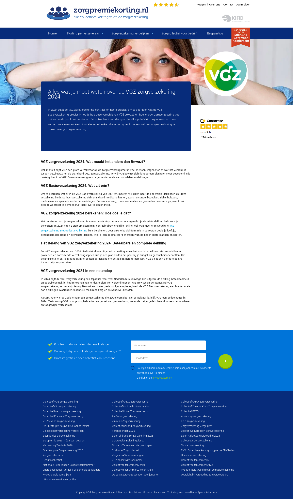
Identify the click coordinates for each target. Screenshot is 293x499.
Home (52, 33)
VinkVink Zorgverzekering (126, 421)
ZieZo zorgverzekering (124, 416)
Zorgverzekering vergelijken (130, 33)
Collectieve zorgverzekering (196, 440)
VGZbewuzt (126, 114)
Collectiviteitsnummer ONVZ (197, 465)
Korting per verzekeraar (83, 33)
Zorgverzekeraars (53, 455)
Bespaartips (215, 33)
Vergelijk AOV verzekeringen (128, 455)
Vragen (201, 4)
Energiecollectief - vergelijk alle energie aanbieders (71, 470)
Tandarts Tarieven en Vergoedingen (132, 445)
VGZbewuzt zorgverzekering (59, 421)
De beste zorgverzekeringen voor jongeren (135, 475)
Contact (228, 4)
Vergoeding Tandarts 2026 (57, 445)
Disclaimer (135, 492)
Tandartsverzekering (192, 445)
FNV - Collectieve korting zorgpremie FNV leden (207, 450)
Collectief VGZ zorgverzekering (60, 402)
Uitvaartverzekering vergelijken (60, 479)
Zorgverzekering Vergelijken (196, 426)
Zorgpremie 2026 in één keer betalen (63, 440)
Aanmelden (243, 4)
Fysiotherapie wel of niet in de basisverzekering (207, 470)
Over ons (214, 4)
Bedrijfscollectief (52, 460)
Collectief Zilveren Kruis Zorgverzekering (204, 406)
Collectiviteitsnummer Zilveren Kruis (132, 470)
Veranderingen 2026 (123, 431)
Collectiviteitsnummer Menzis (128, 465)
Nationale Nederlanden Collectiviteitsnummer (68, 465)
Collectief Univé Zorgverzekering (130, 411)
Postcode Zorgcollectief (125, 450)
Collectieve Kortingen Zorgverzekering (202, 431)
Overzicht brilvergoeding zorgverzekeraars (204, 475)
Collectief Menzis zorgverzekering (62, 411)
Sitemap (122, 492)
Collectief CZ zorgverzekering (59, 406)
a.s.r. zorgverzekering (193, 421)
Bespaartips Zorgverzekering (59, 436)
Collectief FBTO (189, 411)
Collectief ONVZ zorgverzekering (130, 402)
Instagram (176, 492)
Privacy (147, 492)
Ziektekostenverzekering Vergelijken (63, 431)
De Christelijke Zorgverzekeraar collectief (66, 426)
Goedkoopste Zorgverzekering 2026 (63, 450)
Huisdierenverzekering (193, 455)
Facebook (159, 492)
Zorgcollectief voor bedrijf (179, 33)
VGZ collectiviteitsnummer (127, 460)
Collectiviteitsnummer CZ (195, 460)
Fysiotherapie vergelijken (57, 475)
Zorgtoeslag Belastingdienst (128, 440)
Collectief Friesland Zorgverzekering (63, 416)
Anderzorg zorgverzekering (196, 416)
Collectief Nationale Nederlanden (130, 406)
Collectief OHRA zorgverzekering (199, 402)
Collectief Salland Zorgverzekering (131, 426)
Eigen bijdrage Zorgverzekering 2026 (132, 436)
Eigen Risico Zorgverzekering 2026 (200, 436)
